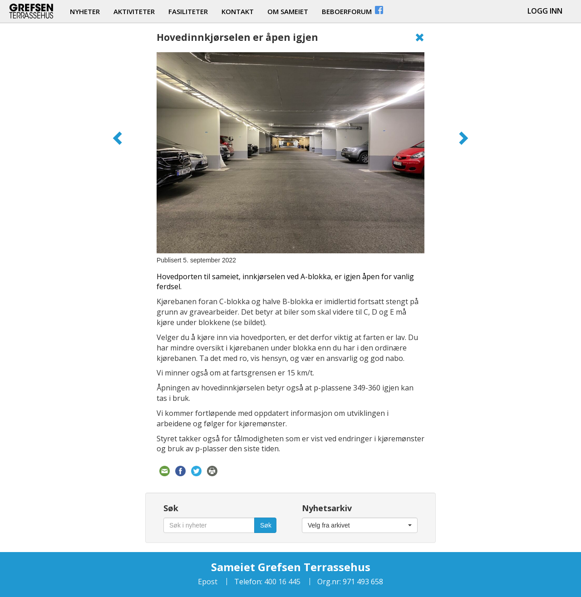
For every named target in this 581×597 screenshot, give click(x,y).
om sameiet (287, 11)
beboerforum (353, 10)
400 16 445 (281, 582)
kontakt (238, 11)
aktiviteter (134, 11)
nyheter (85, 11)
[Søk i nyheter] (209, 525)
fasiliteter (188, 11)
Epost (207, 582)
